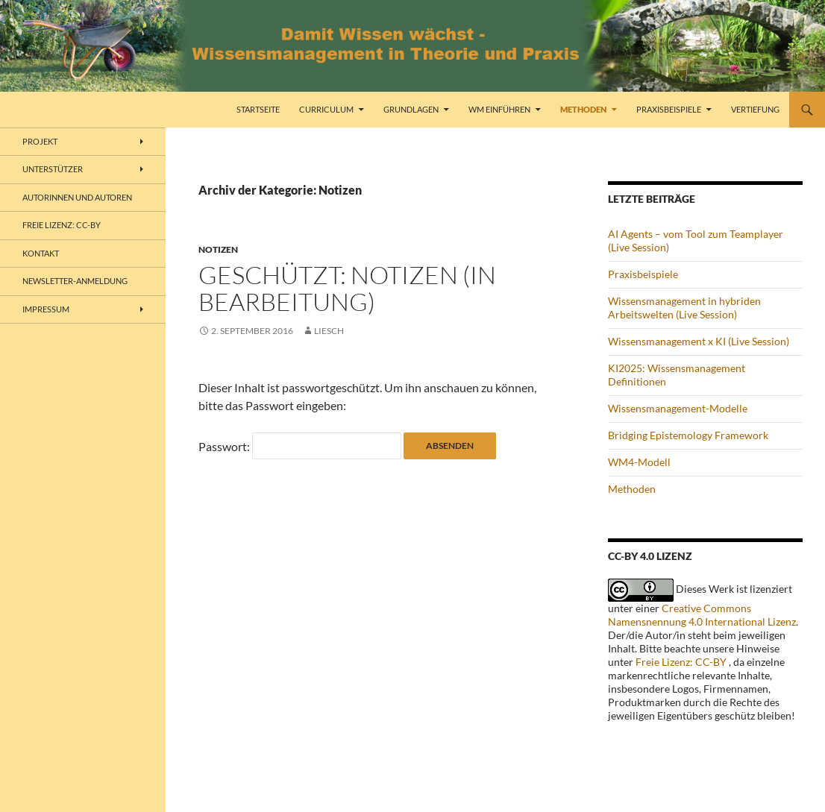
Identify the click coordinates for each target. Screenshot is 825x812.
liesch (329, 330)
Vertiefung (755, 109)
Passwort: (299, 446)
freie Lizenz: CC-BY (61, 225)
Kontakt (40, 253)
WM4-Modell (639, 462)
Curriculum (326, 109)
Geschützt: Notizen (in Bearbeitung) (347, 288)
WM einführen (499, 109)
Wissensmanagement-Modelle (677, 408)
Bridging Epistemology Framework (688, 435)
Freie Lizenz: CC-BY (681, 661)
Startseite (258, 109)
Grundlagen (411, 109)
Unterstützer (52, 169)
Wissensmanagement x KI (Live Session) (698, 341)
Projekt (39, 141)
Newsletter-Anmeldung (75, 281)
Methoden (583, 109)
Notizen (218, 249)
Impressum (45, 309)
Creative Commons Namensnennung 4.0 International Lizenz (702, 615)
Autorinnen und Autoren (77, 197)
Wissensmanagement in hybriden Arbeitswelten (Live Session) (684, 308)
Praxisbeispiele (668, 109)
